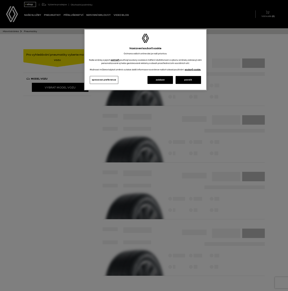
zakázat (160, 79)
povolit (188, 79)
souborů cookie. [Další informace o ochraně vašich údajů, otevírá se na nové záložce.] (193, 69)
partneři (115, 60)
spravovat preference (104, 79)
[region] (145, 59)
